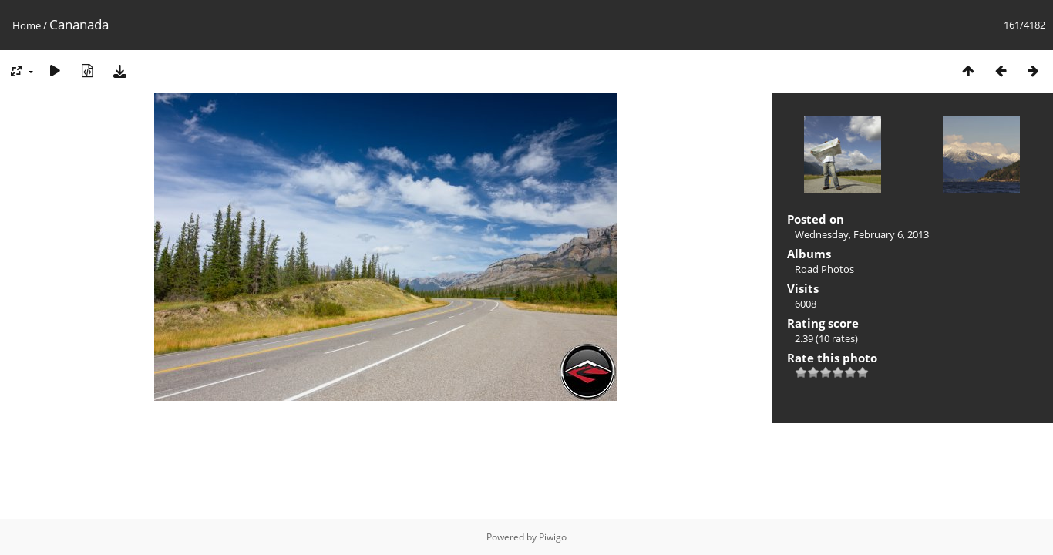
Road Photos (824, 269)
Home (26, 25)
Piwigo (553, 536)
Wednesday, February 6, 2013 (862, 234)
